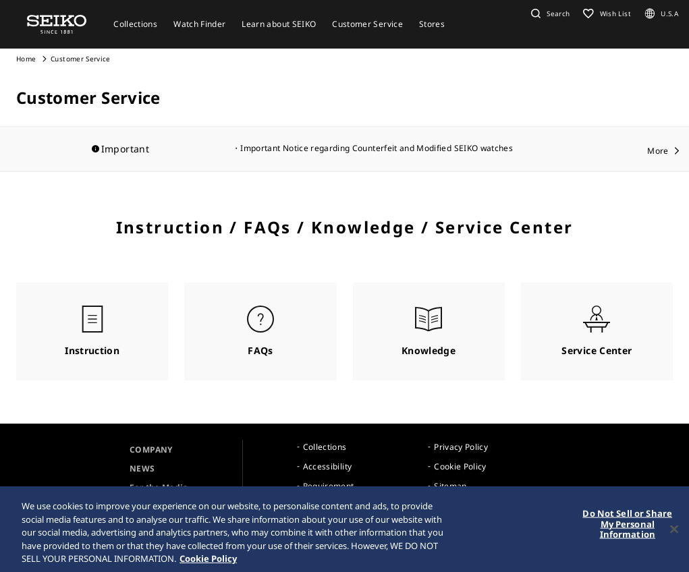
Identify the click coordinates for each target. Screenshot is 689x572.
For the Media (159, 487)
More (657, 150)
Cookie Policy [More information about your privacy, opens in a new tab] (208, 562)
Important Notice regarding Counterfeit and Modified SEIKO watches (376, 148)
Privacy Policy (461, 447)
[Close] (674, 532)
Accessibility (327, 466)
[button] (549, 13)
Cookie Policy (460, 466)
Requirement (328, 486)
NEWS (142, 468)
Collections (325, 447)
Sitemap (450, 486)
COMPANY (151, 449)
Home (26, 58)
